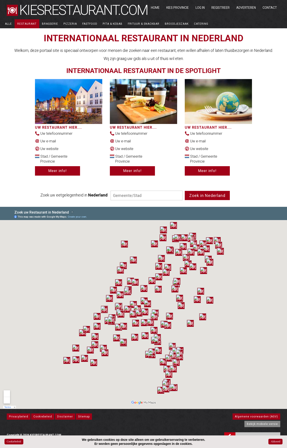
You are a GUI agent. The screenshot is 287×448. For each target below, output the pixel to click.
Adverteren (246, 7)
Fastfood (89, 23)
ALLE (8, 23)
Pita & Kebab (112, 23)
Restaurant (27, 23)
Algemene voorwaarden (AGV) (256, 416)
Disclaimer (65, 416)
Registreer (220, 7)
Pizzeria (70, 23)
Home (155, 7)
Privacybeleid (18, 416)
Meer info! (57, 171)
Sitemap (84, 416)
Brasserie (50, 23)
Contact (270, 7)
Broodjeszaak (177, 23)
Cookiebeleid (42, 416)
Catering (201, 23)
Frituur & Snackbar (143, 23)
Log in (200, 7)
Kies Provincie (177, 7)
